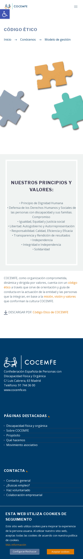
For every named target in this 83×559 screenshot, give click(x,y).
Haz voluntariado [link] (18, 490)
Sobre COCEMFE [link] (17, 430)
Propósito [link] (13, 435)
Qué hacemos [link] (15, 440)
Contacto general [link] (18, 481)
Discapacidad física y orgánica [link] (26, 426)
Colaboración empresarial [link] (24, 495)
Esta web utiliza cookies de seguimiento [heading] (36, 517)
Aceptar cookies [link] (60, 551)
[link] (5, 14)
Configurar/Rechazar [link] (24, 551)
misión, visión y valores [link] (60, 296)
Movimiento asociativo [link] (22, 445)
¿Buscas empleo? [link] (18, 485)
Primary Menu (75, 7)
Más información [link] (16, 544)
